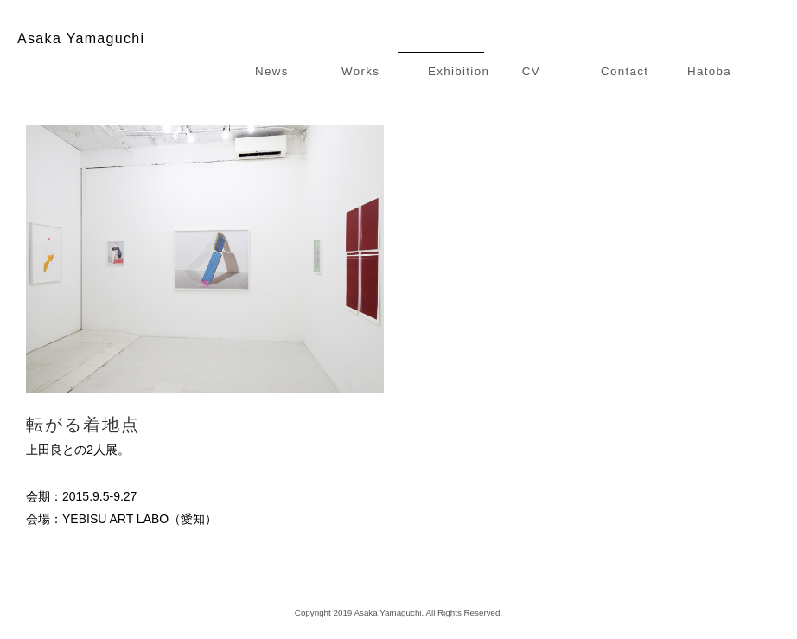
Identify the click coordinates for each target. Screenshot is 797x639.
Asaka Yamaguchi (80, 38)
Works (360, 71)
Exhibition (458, 71)
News (272, 71)
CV (531, 71)
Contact (624, 71)
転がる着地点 (83, 424)
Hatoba (709, 71)
